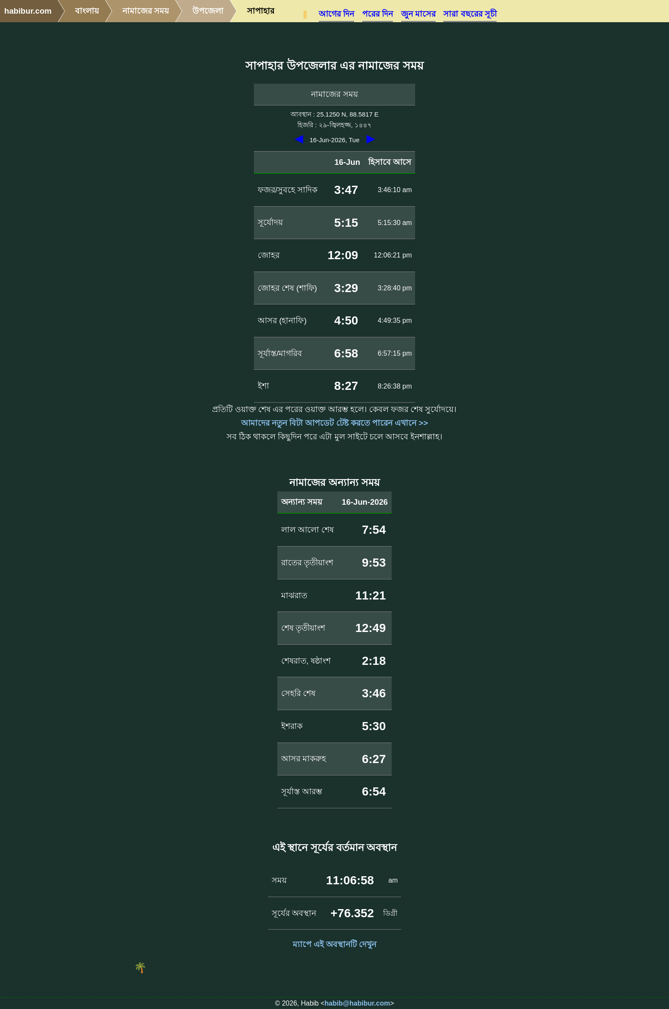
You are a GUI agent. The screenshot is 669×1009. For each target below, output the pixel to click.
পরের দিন (377, 13)
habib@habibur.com (357, 1003)
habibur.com (28, 10)
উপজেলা (208, 10)
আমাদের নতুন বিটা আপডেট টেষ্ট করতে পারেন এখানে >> (334, 422)
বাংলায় (87, 10)
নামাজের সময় (145, 10)
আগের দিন (336, 13)
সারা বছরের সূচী (469, 13)
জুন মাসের (418, 13)
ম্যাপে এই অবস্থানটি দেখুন (335, 944)
